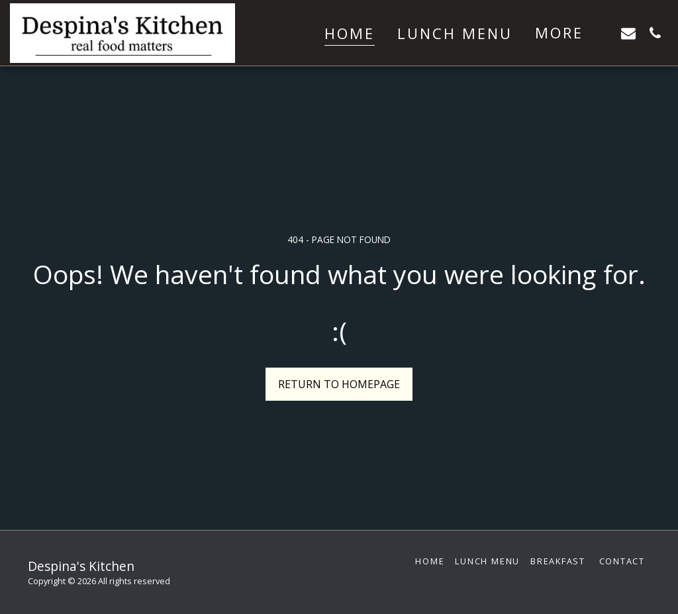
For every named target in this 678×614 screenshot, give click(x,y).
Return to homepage (339, 384)
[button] (628, 32)
